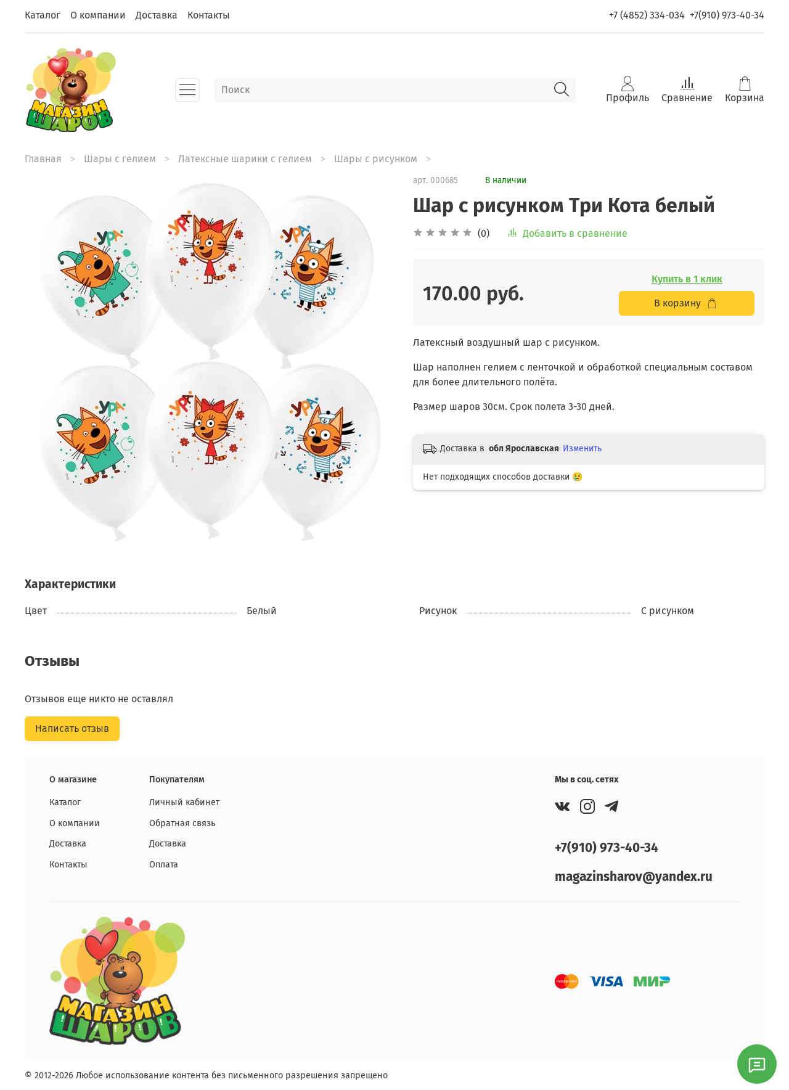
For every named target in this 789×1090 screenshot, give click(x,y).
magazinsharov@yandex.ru (634, 877)
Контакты (208, 15)
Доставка (157, 15)
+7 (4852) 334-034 (647, 15)
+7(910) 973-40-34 (727, 15)
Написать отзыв (72, 728)
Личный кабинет (184, 802)
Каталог (42, 15)
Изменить (582, 448)
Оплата (163, 864)
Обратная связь (182, 823)
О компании (98, 15)
